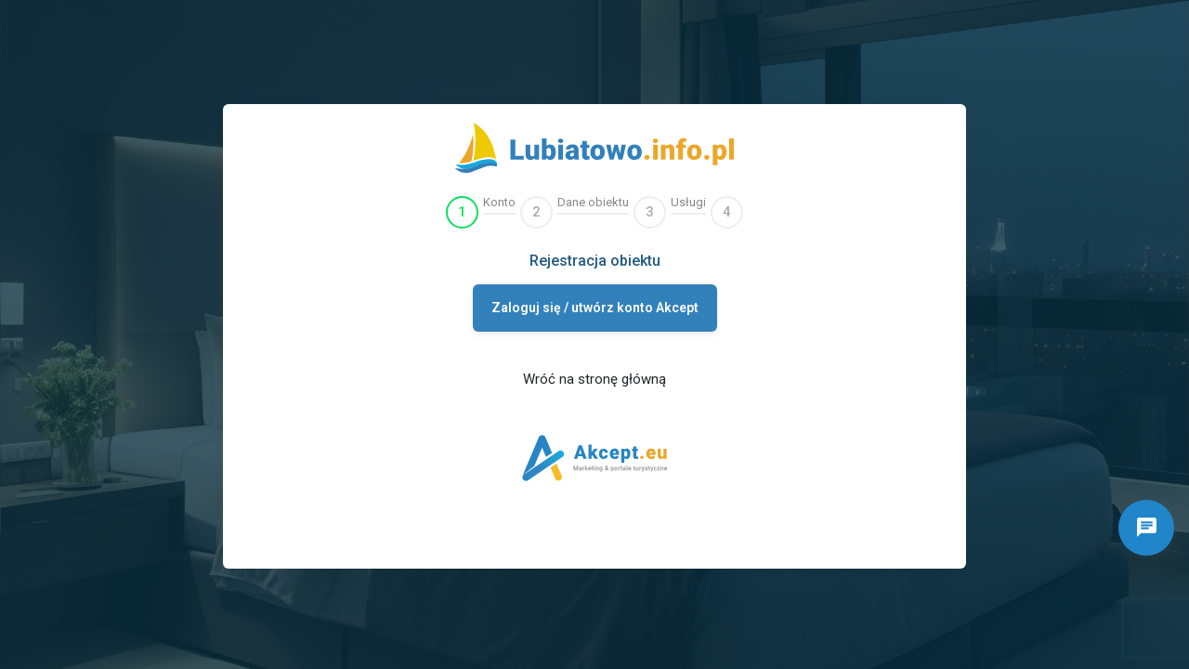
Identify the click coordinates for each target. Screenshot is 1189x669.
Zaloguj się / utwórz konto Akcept (595, 307)
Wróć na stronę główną (594, 379)
